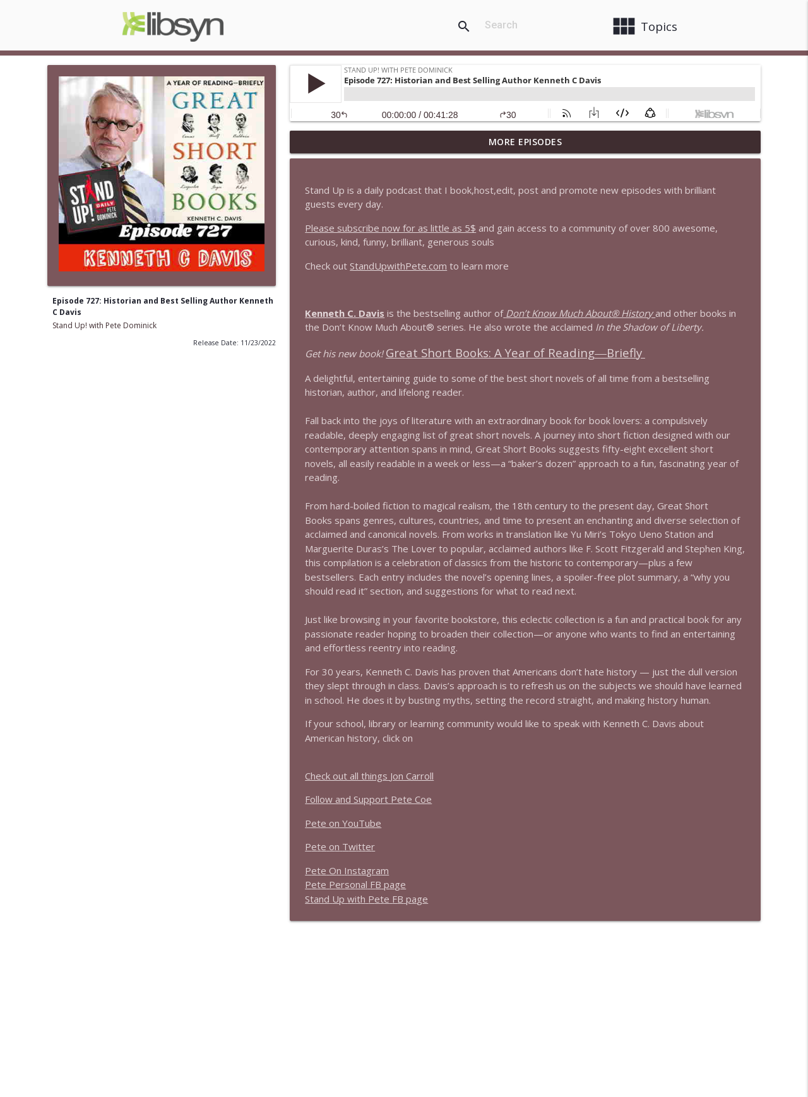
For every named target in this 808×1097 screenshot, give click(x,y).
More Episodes (525, 142)
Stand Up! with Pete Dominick (104, 325)
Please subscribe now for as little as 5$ (390, 228)
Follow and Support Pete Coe (368, 799)
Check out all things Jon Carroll (369, 775)
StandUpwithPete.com (398, 265)
